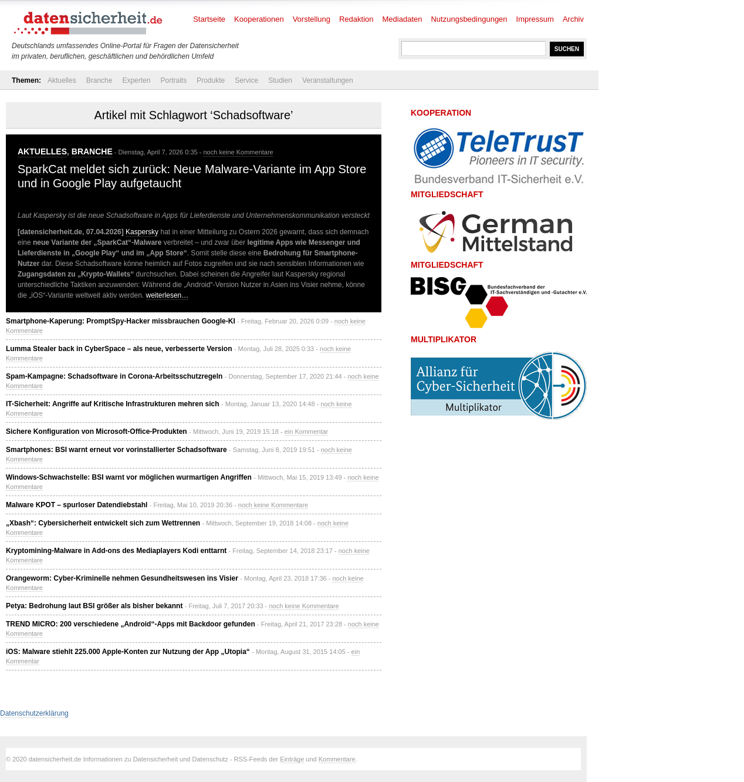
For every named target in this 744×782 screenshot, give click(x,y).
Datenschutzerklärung (34, 713)
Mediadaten (402, 19)
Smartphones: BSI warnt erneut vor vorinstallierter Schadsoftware (116, 450)
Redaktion (356, 19)
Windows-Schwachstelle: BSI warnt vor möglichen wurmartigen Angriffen (129, 477)
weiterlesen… (167, 295)
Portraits (173, 80)
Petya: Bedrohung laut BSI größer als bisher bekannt (94, 606)
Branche (99, 80)
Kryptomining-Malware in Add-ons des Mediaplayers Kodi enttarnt (116, 551)
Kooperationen (259, 19)
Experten (136, 80)
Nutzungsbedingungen (469, 19)
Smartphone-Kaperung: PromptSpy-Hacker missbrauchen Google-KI (120, 321)
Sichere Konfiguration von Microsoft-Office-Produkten (96, 431)
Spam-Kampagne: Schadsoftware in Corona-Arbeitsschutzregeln (114, 376)
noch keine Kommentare (238, 152)
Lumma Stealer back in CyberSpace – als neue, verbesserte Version (119, 349)
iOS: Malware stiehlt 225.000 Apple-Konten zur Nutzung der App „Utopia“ (128, 652)
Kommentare (337, 759)
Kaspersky (142, 232)
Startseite (209, 19)
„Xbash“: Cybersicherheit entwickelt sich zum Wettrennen (103, 523)
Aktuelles (62, 80)
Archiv (573, 19)
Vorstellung (311, 19)
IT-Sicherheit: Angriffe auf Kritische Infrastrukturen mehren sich (112, 404)
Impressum (535, 19)
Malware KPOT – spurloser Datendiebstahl (76, 505)
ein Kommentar (307, 431)
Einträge (292, 759)
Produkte (211, 80)
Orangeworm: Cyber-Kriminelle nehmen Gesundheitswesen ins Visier (122, 578)
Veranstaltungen (327, 80)
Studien (280, 80)
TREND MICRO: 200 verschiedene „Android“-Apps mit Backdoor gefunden (130, 624)
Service (246, 80)
